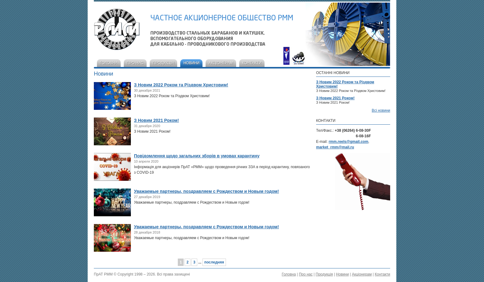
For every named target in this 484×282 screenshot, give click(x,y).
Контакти (252, 63)
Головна (109, 63)
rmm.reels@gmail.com (348, 141)
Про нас (135, 63)
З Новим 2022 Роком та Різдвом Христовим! (181, 84)
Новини (191, 63)
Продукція (163, 63)
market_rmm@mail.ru (335, 147)
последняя (214, 262)
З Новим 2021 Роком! (156, 120)
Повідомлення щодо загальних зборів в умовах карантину (197, 155)
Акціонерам (221, 63)
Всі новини (381, 110)
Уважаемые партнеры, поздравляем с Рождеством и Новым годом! (206, 191)
